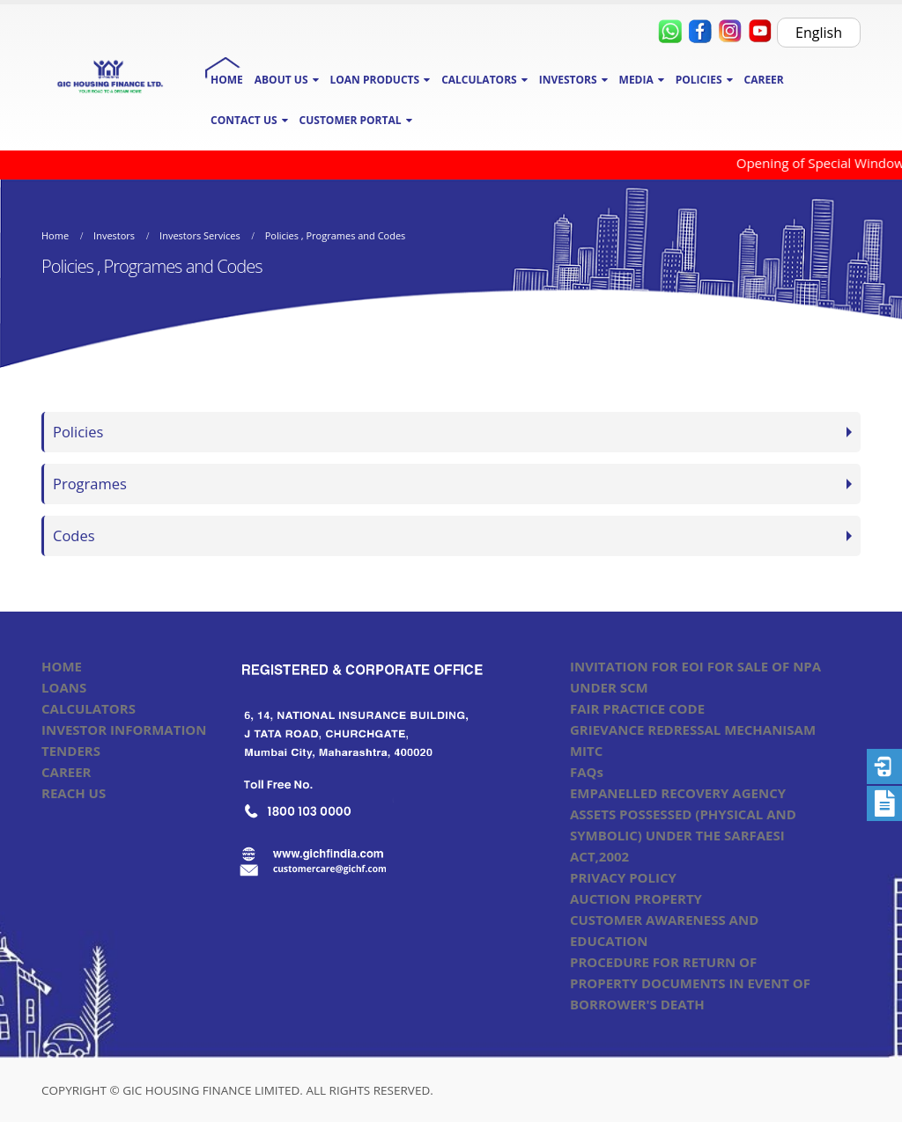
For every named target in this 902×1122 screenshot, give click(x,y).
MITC (586, 750)
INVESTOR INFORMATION (124, 729)
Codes (74, 535)
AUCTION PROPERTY (636, 898)
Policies (78, 432)
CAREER (764, 79)
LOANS (63, 687)
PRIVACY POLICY (623, 877)
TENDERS (70, 750)
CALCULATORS (88, 708)
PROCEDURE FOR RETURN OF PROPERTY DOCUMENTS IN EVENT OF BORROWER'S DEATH (690, 983)
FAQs (586, 772)
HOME (227, 79)
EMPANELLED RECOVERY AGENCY (678, 793)
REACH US (73, 793)
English (818, 32)
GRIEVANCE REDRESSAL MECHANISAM (693, 729)
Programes (90, 483)
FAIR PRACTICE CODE (637, 708)
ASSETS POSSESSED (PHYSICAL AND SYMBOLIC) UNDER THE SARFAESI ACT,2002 (683, 835)
